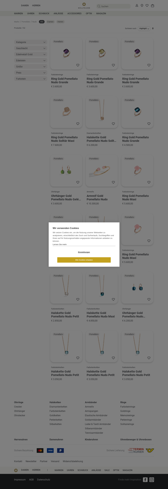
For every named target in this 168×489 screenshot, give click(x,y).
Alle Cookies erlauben (101, 256)
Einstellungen (67, 256)
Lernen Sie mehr (60, 248)
